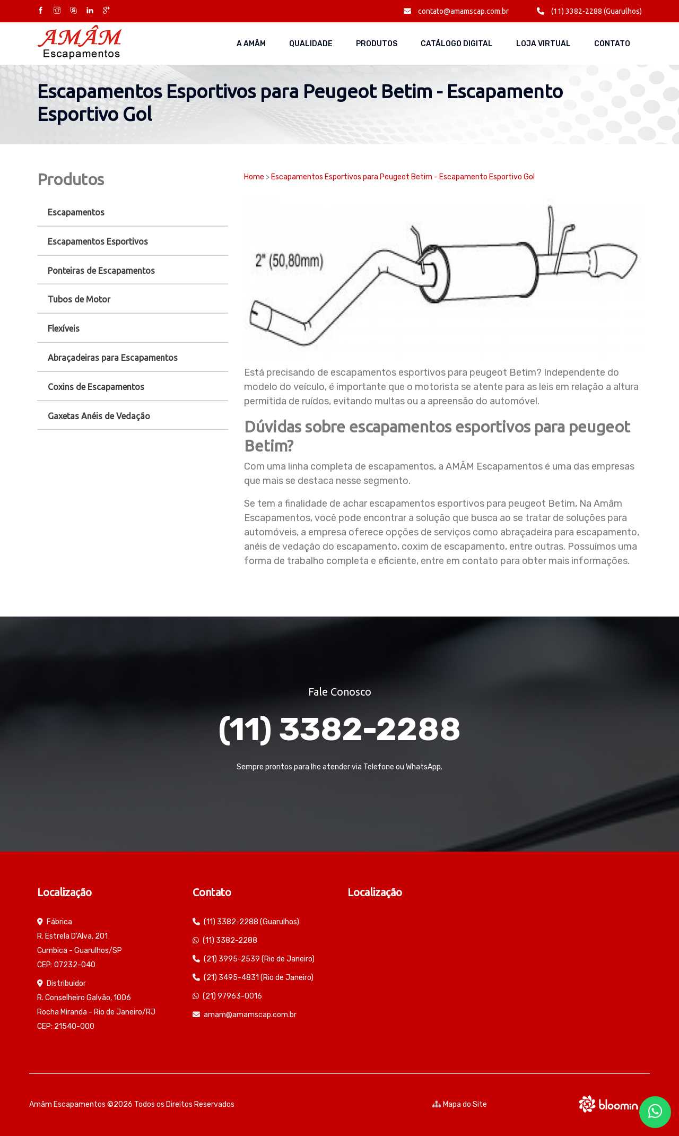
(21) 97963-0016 (232, 996)
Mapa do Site (459, 1104)
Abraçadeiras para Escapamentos (113, 357)
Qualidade (311, 43)
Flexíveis (64, 328)
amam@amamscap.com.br (250, 1014)
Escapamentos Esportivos (98, 241)
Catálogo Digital (457, 43)
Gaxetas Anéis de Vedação (99, 416)
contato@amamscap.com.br (456, 11)
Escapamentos (76, 212)
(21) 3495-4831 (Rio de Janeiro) (259, 977)
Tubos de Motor (79, 299)
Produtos (376, 43)
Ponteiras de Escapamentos (101, 270)
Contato (612, 43)
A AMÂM (251, 43)
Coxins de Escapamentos (96, 387)
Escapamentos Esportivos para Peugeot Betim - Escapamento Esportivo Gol (403, 176)
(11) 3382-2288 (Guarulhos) (589, 11)
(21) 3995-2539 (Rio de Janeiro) (259, 959)
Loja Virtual (543, 43)
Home (254, 176)
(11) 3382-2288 (339, 729)
